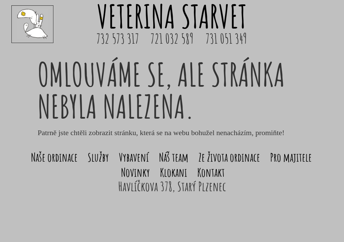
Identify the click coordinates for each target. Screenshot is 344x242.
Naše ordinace (54, 157)
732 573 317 (117, 38)
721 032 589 (172, 38)
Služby (98, 157)
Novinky (135, 172)
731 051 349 (226, 38)
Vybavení (134, 157)
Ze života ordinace (229, 157)
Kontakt (211, 172)
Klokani (173, 172)
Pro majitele (291, 157)
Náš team (173, 157)
